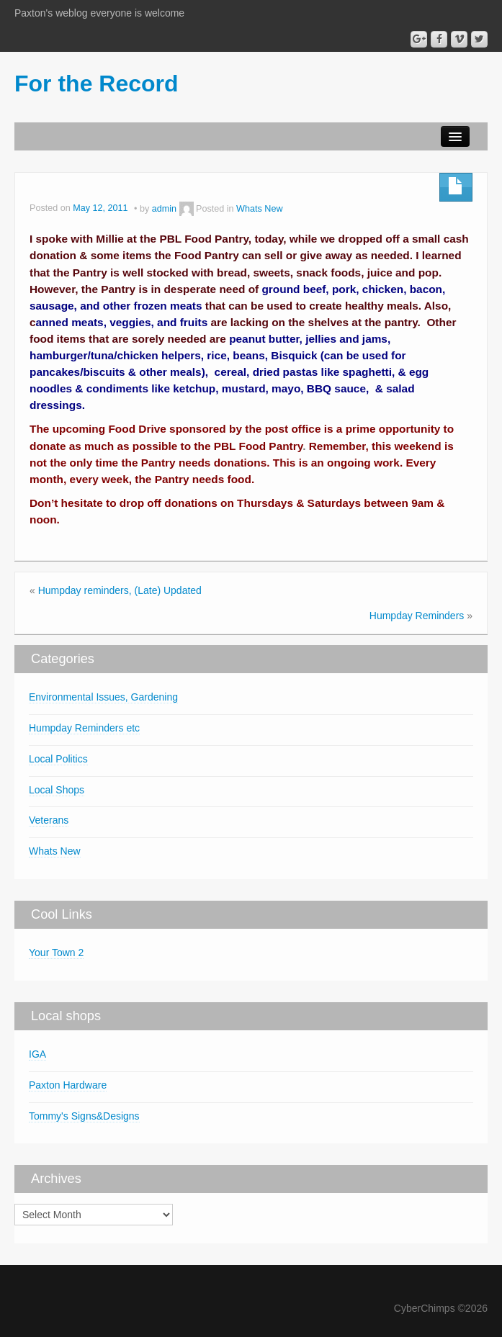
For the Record (96, 83)
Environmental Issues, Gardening (103, 697)
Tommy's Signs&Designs (84, 1116)
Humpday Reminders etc (84, 728)
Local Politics (58, 759)
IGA (37, 1054)
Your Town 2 (56, 952)
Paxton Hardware (68, 1085)
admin (164, 209)
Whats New (259, 209)
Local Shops (56, 790)
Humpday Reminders (417, 615)
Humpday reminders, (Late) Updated (120, 590)
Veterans (48, 820)
